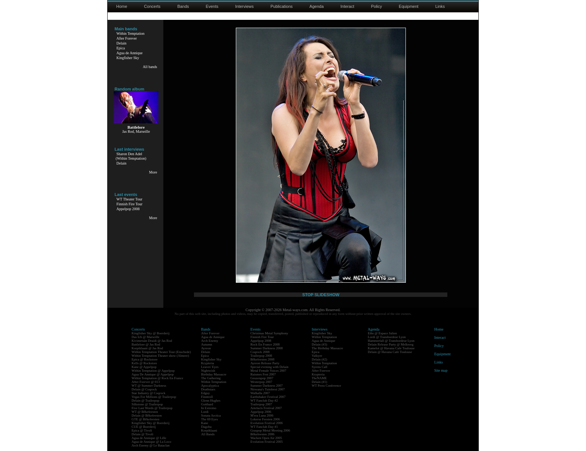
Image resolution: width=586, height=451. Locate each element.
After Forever (127, 38)
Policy (376, 6)
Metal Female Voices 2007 (268, 370)
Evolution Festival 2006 (266, 423)
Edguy (205, 393)
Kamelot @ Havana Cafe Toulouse (391, 348)
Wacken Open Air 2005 (266, 438)
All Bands (208, 434)
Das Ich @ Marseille (146, 337)
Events (212, 6)
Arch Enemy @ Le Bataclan (151, 445)
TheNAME (319, 378)
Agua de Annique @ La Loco (151, 442)
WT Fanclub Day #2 (264, 400)
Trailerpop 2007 (261, 404)
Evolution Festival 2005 (266, 442)
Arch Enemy (209, 341)
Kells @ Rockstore (144, 363)
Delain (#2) (319, 359)
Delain (122, 43)
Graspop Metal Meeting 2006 (270, 430)
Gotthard (207, 404)
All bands (150, 67)
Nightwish (208, 370)
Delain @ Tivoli (142, 434)
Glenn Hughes (210, 400)
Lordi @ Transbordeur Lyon (387, 337)
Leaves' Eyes (210, 367)
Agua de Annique (130, 53)
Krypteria (207, 363)
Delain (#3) (319, 344)
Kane (204, 423)
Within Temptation (131, 33)
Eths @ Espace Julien (382, 333)
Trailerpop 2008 (261, 356)
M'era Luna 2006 (262, 415)
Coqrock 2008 (259, 352)
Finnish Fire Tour (130, 204)
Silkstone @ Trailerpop (147, 404)
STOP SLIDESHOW (320, 294)
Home (121, 6)
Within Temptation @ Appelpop (153, 370)
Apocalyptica (210, 385)
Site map (440, 370)
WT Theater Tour (129, 199)
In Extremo (208, 408)
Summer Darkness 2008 (266, 348)
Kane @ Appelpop (144, 367)
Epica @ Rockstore (145, 359)
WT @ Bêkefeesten (145, 412)
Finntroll (207, 397)
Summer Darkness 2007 (266, 385)
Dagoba (206, 427)
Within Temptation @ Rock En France (157, 378)
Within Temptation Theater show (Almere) (160, 356)
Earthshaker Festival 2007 (268, 397)
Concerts (152, 6)
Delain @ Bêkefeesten (147, 415)
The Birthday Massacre (327, 348)
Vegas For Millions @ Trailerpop (154, 397)
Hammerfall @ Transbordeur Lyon (391, 341)
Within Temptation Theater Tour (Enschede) (161, 352)
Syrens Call (319, 367)
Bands (183, 6)
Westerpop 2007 (261, 382)
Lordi (205, 412)
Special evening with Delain (269, 367)
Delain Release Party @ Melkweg (390, 344)
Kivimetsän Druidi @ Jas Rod (152, 341)
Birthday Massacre (213, 374)
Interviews (244, 6)
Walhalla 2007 (260, 393)
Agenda (316, 6)
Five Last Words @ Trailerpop (152, 408)
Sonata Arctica (211, 415)
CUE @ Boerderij (144, 427)
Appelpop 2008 (128, 209)
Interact (347, 6)
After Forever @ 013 (146, 382)
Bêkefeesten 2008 (262, 359)
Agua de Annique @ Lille (149, 438)
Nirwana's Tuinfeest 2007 (267, 389)
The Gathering (210, 378)
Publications (282, 6)
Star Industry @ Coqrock (149, 393)
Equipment (409, 6)
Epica (121, 48)
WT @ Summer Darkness (149, 385)
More (153, 172)
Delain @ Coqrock (144, 389)
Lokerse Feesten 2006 (265, 419)
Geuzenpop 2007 (261, 378)
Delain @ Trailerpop (145, 400)
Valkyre (317, 356)
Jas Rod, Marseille (136, 131)
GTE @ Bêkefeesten (145, 419)
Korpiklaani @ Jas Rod (147, 348)
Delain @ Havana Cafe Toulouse (390, 352)
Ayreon (206, 348)
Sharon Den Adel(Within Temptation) (131, 156)
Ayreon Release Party (265, 363)
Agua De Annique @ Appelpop (153, 374)
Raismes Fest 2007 (263, 374)
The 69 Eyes (209, 419)
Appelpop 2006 (260, 412)
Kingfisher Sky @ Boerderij (151, 333)
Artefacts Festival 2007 (266, 408)
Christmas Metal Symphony (269, 333)
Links (440, 6)
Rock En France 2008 (265, 344)
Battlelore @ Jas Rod (146, 344)
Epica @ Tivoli (142, 430)
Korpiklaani (209, 430)
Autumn (206, 344)
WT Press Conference (326, 385)
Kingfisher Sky (128, 58)
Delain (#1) (319, 382)
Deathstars (208, 389)
